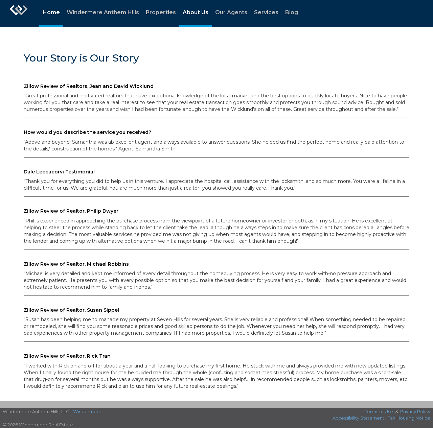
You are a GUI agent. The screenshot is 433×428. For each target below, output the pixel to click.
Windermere (87, 411)
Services (266, 12)
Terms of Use (379, 411)
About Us (195, 12)
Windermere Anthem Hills (103, 12)
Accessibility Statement (358, 418)
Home (51, 12)
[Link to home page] (18, 13)
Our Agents (231, 12)
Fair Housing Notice (408, 418)
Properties (161, 12)
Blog (291, 12)
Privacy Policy (415, 411)
